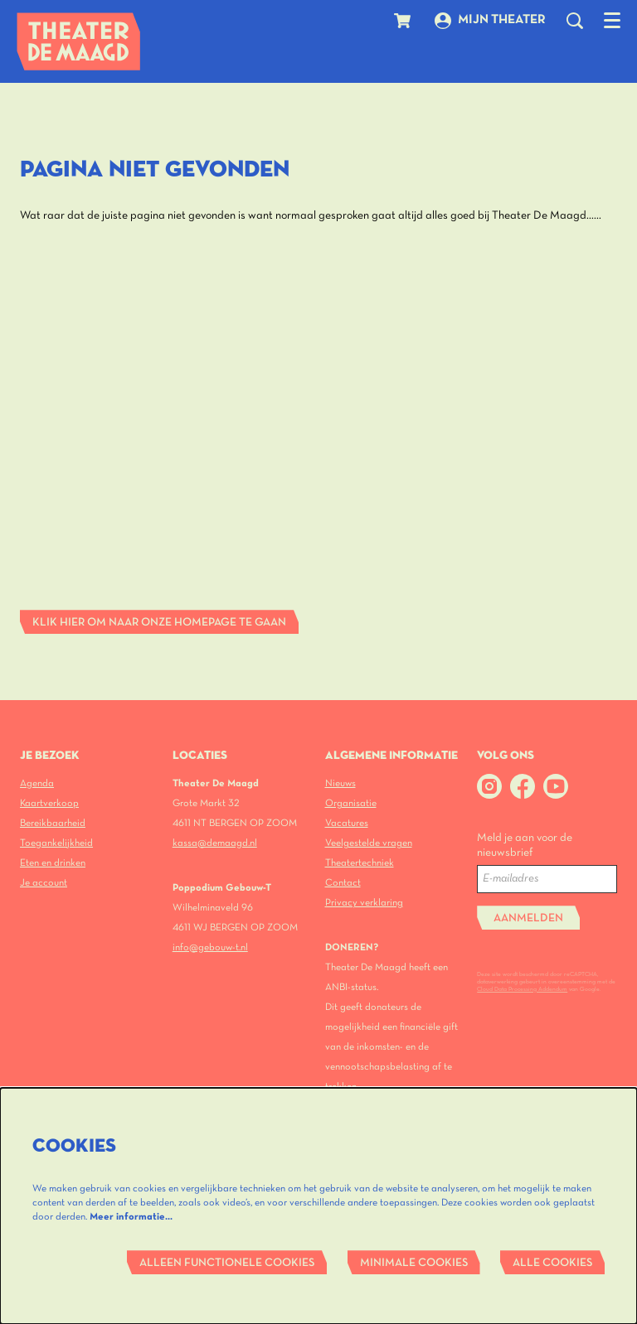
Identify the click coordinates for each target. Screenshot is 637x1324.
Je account (43, 882)
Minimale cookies (414, 1263)
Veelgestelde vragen (368, 843)
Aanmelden (528, 918)
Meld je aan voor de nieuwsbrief (524, 845)
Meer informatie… (131, 1216)
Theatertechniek (359, 862)
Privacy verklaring (364, 902)
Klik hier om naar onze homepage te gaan (159, 622)
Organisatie (351, 803)
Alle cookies (552, 1263)
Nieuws (340, 783)
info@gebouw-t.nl (210, 947)
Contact (343, 882)
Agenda (37, 783)
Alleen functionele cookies (226, 1263)
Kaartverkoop (49, 803)
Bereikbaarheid (52, 823)
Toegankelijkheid (56, 843)
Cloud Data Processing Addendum (522, 989)
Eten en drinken (52, 862)
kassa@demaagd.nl (215, 843)
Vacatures (346, 823)
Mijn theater (490, 20)
